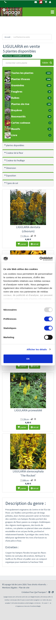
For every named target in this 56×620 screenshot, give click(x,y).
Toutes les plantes (20, 73)
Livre (12, 135)
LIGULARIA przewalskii (28, 410)
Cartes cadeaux (18, 123)
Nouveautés (16, 116)
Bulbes (13, 98)
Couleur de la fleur (14, 152)
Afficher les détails (37, 349)
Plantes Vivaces (18, 79)
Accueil (7, 37)
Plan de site (24, 587)
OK (28, 359)
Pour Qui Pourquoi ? (38, 592)
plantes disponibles (15, 145)
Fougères (14, 92)
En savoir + (45, 603)
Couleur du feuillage (15, 160)
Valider (47, 62)
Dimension (11, 168)
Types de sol (13, 183)
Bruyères (14, 110)
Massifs (13, 129)
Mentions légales (9, 587)
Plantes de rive (18, 104)
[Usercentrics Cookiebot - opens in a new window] (40, 259)
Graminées (15, 85)
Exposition (11, 175)
